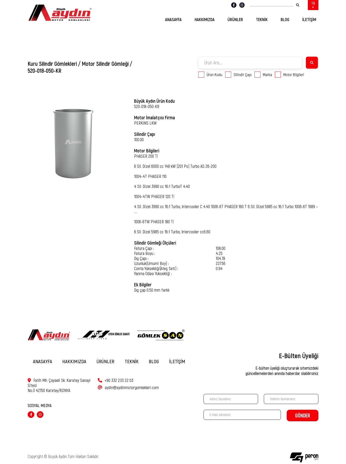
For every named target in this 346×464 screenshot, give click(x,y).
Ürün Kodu (210, 75)
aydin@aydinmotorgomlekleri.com (128, 387)
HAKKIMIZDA (205, 19)
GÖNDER (302, 415)
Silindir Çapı (238, 75)
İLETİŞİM (309, 19)
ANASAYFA (173, 19)
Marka (263, 75)
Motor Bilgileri (289, 75)
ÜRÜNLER (235, 19)
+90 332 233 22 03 (115, 380)
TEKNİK (262, 19)
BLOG (285, 19)
